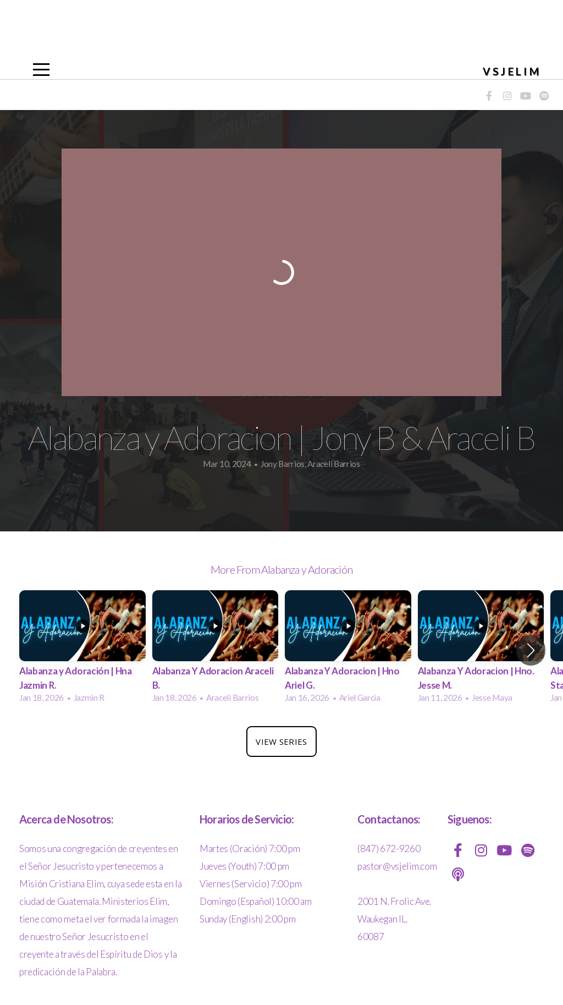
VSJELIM (512, 71)
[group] (82, 650)
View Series (281, 741)
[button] (530, 650)
